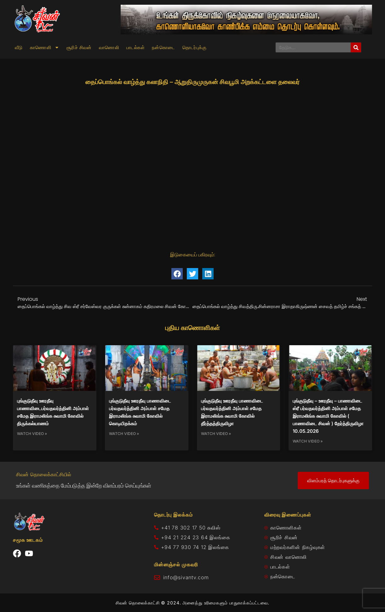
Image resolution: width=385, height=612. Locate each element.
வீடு (19, 47)
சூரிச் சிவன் (79, 47)
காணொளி (44, 47)
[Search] (356, 47)
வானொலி (109, 47)
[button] (177, 273)
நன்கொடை (163, 47)
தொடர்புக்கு (194, 47)
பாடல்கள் (135, 47)
